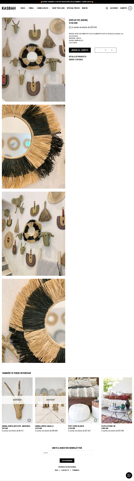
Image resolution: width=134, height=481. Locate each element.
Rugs (24, 8)
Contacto (65, 470)
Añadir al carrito (79, 50)
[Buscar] (107, 8)
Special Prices (73, 8)
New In (84, 8)
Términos (75, 470)
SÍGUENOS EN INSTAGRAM (67, 467)
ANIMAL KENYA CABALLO (44, 426)
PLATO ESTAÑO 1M (108, 426)
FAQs (56, 470)
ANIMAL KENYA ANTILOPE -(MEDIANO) (16, 426)
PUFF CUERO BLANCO (76, 426)
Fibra (32, 8)
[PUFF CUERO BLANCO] (83, 400)
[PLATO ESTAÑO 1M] (116, 400)
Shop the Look (58, 8)
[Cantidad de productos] (106, 50)
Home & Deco (43, 8)
